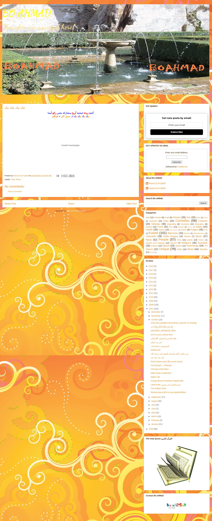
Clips (13, 179)
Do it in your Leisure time (162, 334)
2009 (151, 301)
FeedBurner (182, 167)
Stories (178, 246)
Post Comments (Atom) (76, 211)
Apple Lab (155, 377)
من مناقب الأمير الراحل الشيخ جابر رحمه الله (169, 354)
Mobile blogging (170, 236)
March (154, 416)
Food (160, 226)
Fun (171, 227)
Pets (179, 240)
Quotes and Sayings (155, 243)
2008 (151, 305)
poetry (190, 240)
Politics (201, 240)
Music (18, 179)
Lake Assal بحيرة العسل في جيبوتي (166, 385)
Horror (184, 230)
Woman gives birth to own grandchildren (168, 392)
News (149, 239)
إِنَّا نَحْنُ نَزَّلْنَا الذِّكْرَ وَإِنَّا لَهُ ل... (162, 327)
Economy (185, 224)
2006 (151, 429)
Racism (173, 243)
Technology (193, 245)
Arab (167, 217)
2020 (151, 266)
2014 (151, 282)
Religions (186, 243)
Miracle (187, 233)
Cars (205, 218)
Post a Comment (15, 191)
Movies (187, 236)
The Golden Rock (158, 388)
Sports (166, 245)
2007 (151, 309)
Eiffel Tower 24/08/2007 (161, 373)
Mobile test (155, 350)
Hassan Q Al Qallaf (157, 183)
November (156, 316)
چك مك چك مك (157, 357)
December (156, 312)
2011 (151, 293)
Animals (157, 217)
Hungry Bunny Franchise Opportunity (167, 381)
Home (71, 203)
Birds (198, 218)
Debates (155, 224)
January (155, 424)
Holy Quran (174, 230)
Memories (173, 233)
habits (199, 226)
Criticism (202, 221)
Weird (190, 249)
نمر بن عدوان (156, 342)
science (154, 246)
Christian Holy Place (160, 369)
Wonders (203, 249)
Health (149, 229)
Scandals (202, 243)
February (155, 420)
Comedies (182, 220)
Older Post (131, 203)
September (156, 397)
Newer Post (10, 203)
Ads (147, 217)
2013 (151, 285)
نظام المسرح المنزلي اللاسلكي (164, 338)
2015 (151, 278)
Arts (188, 217)
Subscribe (177, 132)
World (152, 252)
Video (179, 249)
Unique (164, 249)
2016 (151, 274)
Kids (206, 230)
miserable (151, 236)
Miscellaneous (199, 233)
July (153, 405)
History (162, 230)
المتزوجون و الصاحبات (160, 346)
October (155, 320)
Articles (177, 217)
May (153, 412)
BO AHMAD (26, 13)
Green (190, 227)
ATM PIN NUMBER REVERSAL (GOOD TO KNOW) (174, 323)
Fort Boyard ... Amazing (161, 365)
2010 (151, 297)
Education (199, 224)
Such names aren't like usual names (166, 361)
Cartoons (153, 221)
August (154, 401)
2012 (151, 289)
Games (181, 227)
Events (149, 227)
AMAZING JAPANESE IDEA (163, 331)
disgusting (171, 224)
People (163, 239)
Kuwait (153, 233)
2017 (151, 270)
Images (194, 229)
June (153, 408)
